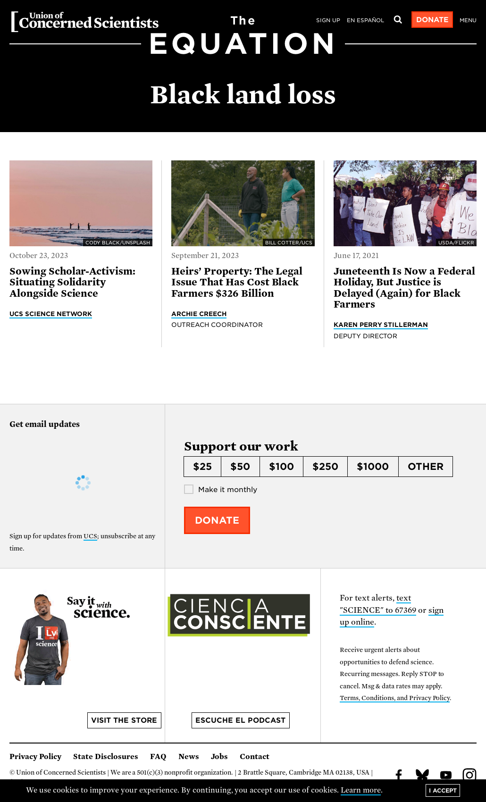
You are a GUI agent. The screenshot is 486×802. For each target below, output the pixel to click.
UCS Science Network (50, 313)
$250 (325, 466)
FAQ (158, 756)
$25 (202, 466)
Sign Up (328, 20)
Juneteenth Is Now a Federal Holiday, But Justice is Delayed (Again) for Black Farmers (404, 288)
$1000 (373, 466)
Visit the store (124, 720)
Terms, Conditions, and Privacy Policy (395, 698)
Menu (468, 20)
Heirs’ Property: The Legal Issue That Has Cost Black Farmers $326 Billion (236, 282)
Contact (254, 756)
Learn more (361, 790)
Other (426, 466)
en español (365, 20)
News (188, 756)
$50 (240, 466)
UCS (90, 536)
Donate (432, 20)
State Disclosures (105, 756)
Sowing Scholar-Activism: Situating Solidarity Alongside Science (72, 282)
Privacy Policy (35, 756)
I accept (443, 790)
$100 (281, 466)
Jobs (219, 756)
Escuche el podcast (240, 720)
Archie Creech (198, 313)
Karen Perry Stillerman (381, 324)
